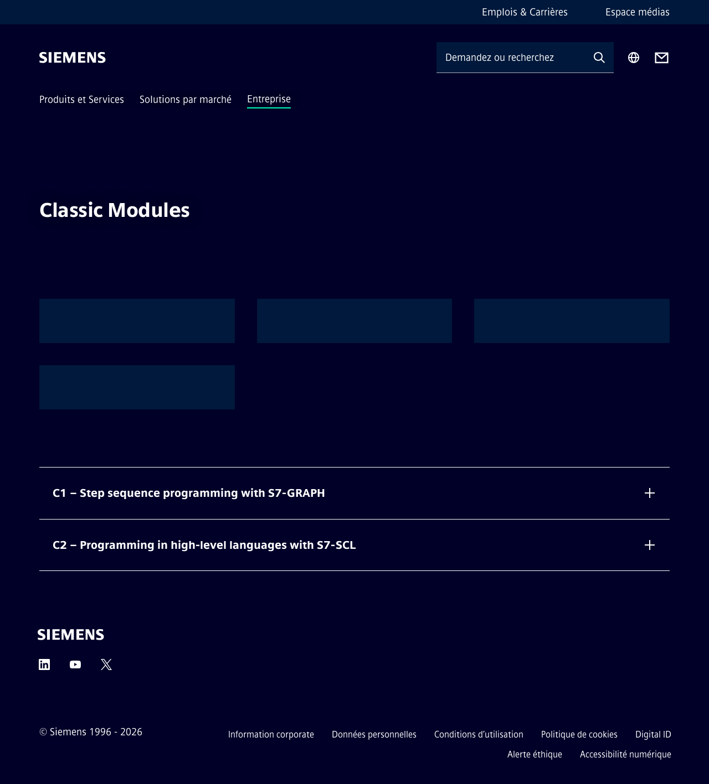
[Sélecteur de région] (633, 57)
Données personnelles (374, 734)
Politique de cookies (579, 734)
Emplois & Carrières (525, 12)
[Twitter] (106, 668)
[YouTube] (75, 668)
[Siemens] (72, 57)
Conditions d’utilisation (478, 734)
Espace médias (637, 12)
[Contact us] (662, 58)
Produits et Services (81, 100)
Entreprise (269, 99)
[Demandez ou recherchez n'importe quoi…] (510, 57)
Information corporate (271, 734)
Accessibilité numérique (625, 754)
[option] (137, 321)
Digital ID (653, 734)
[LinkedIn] (44, 668)
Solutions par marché (186, 100)
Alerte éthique (534, 754)
